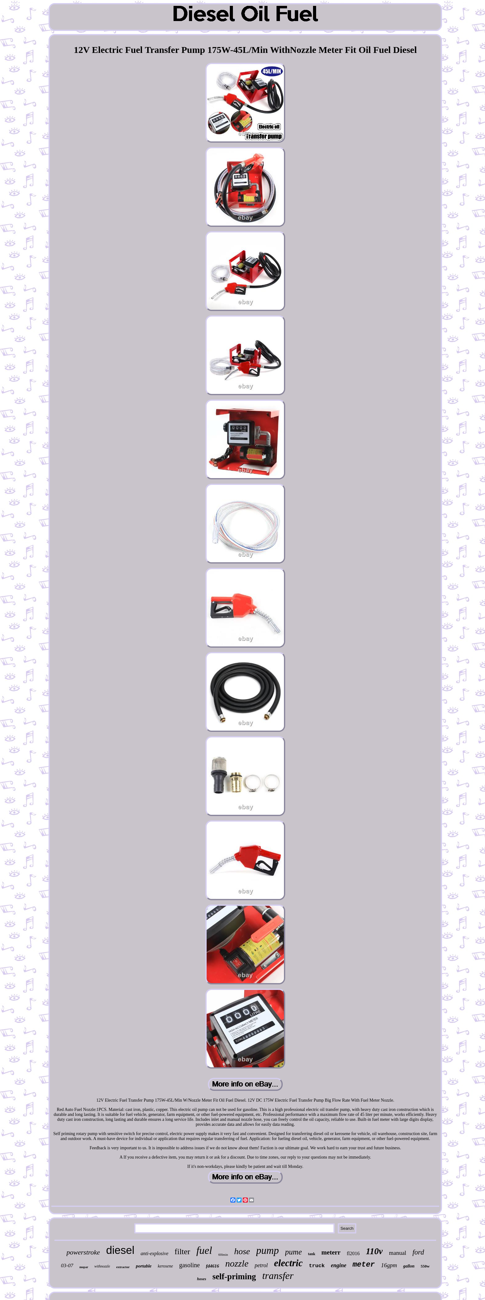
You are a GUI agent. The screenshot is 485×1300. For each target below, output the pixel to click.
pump (267, 1250)
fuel (204, 1250)
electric (288, 1263)
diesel (120, 1250)
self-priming (234, 1276)
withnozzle (102, 1266)
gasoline (189, 1265)
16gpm (389, 1265)
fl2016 (353, 1253)
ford (418, 1252)
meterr (331, 1252)
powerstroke (83, 1252)
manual (397, 1253)
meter (364, 1264)
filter (182, 1251)
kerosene (165, 1266)
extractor (123, 1267)
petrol (261, 1265)
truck (317, 1266)
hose (242, 1251)
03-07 (67, 1265)
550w (425, 1266)
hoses (201, 1278)
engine (338, 1265)
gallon (408, 1266)
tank (311, 1254)
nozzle (236, 1263)
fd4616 (212, 1265)
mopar (83, 1267)
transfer (278, 1275)
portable (144, 1265)
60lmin (223, 1254)
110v (374, 1251)
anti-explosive (155, 1253)
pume (293, 1252)
